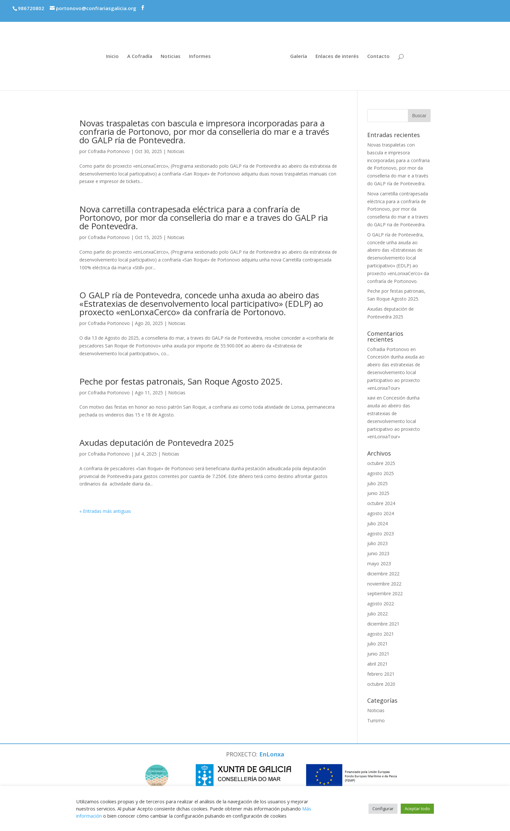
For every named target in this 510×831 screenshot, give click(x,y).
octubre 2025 (381, 463)
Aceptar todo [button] (417, 808)
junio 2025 (378, 493)
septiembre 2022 (385, 593)
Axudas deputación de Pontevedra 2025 (156, 442)
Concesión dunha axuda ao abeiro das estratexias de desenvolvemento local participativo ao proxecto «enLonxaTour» (395, 372)
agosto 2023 (380, 533)
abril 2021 (377, 664)
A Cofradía (139, 56)
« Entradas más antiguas (105, 511)
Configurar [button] (383, 808)
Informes (200, 56)
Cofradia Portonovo (109, 151)
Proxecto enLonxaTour (468, 7)
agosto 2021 (380, 634)
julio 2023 (377, 543)
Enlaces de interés (337, 56)
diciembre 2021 (383, 624)
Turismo (376, 720)
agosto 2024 (380, 513)
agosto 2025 (380, 473)
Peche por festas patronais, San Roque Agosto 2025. (181, 381)
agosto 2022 (380, 603)
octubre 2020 (381, 684)
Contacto (378, 56)
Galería (298, 56)
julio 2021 (377, 644)
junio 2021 (378, 654)
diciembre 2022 (383, 573)
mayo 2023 (379, 563)
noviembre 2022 (384, 584)
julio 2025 (377, 483)
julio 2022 (377, 614)
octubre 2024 (381, 503)
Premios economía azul (397, 5)
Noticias (171, 56)
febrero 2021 (381, 674)
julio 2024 (377, 523)
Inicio (112, 56)
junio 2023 (378, 553)
